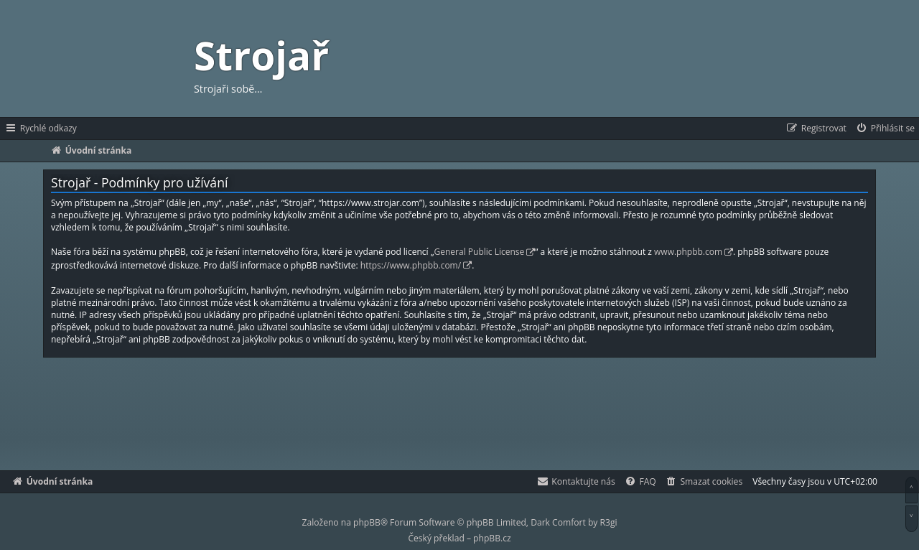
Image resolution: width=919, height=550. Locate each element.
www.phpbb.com (688, 252)
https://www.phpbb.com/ (410, 265)
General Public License (479, 252)
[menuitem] (885, 128)
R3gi (608, 522)
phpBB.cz (491, 538)
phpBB (367, 522)
